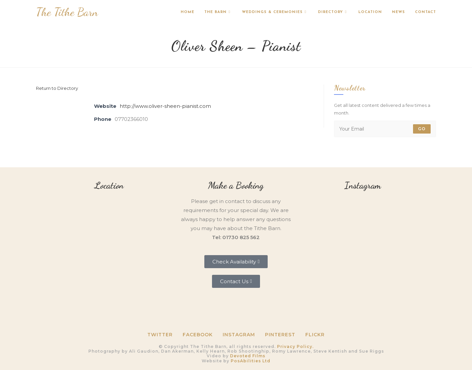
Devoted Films (247, 355)
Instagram (239, 335)
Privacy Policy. (295, 346)
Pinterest (280, 335)
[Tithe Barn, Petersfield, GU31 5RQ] (109, 241)
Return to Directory (57, 88)
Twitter (160, 335)
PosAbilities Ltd (250, 360)
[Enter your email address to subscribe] (385, 129)
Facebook (198, 335)
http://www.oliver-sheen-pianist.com (165, 106)
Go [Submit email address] (422, 128)
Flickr (315, 335)
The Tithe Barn (67, 12)
